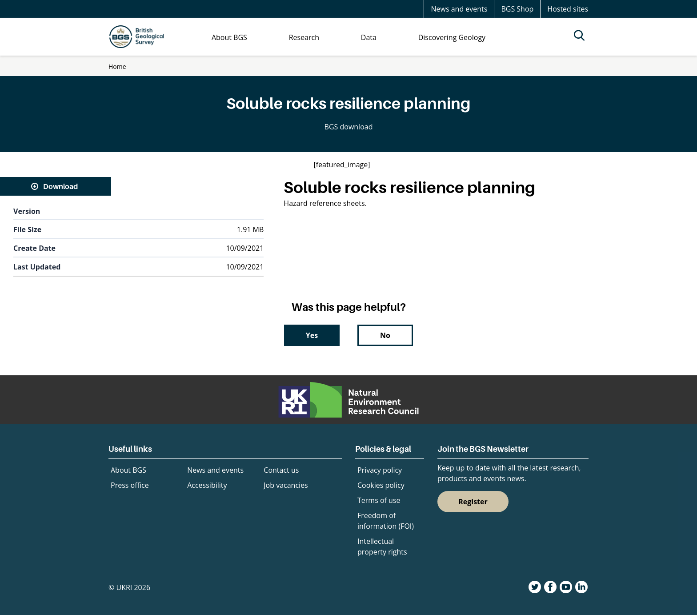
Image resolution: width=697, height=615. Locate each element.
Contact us (281, 470)
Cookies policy (381, 485)
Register (473, 501)
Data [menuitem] (369, 37)
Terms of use (379, 500)
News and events (459, 9)
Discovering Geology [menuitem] (451, 37)
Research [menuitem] (304, 37)
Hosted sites (567, 9)
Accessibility (207, 485)
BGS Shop (517, 9)
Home (117, 66)
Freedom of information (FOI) (385, 520)
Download (60, 186)
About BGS (128, 470)
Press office (130, 485)
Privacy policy (379, 470)
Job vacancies (286, 485)
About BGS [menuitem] (229, 37)
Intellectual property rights (382, 546)
